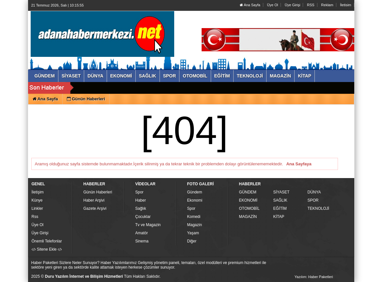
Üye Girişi (292, 5)
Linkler (37, 208)
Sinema (142, 241)
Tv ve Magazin (148, 225)
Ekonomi (195, 200)
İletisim (345, 5)
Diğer (192, 241)
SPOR (313, 200)
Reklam (327, 5)
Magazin (194, 225)
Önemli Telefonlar (47, 241)
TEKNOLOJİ (318, 208)
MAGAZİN (248, 216)
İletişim (38, 192)
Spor (139, 192)
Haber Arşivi (94, 200)
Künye (37, 200)
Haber (140, 200)
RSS (310, 5)
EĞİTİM (280, 208)
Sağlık (140, 208)
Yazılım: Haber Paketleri (314, 277)
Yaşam (193, 233)
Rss (35, 216)
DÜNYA (314, 192)
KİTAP (278, 216)
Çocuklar (143, 216)
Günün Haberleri (98, 192)
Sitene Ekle (47, 249)
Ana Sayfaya (298, 163)
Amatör (141, 233)
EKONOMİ (248, 200)
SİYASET (281, 192)
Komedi (194, 216)
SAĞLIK (280, 200)
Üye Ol (272, 5)
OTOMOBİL (249, 208)
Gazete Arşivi (95, 208)
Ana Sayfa (250, 5)
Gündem (194, 192)
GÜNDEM (247, 192)
